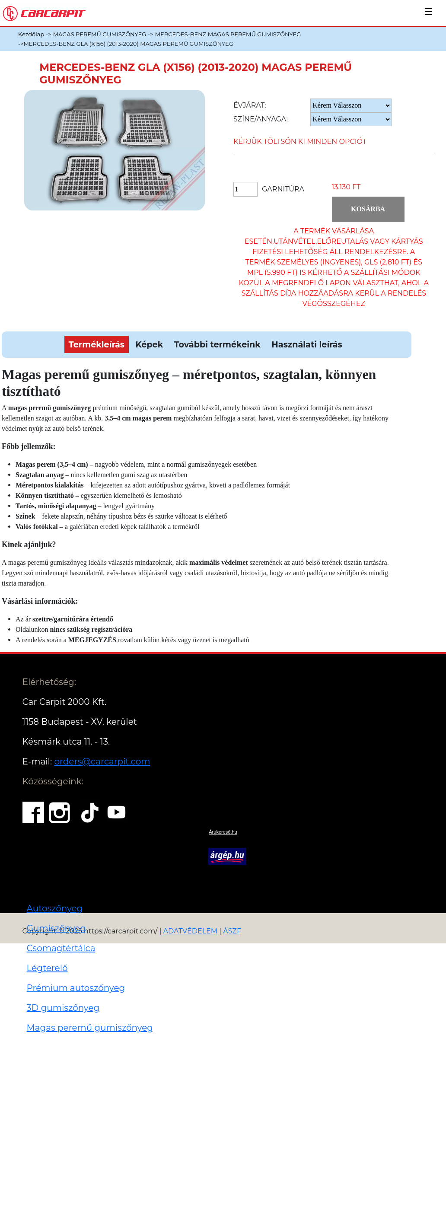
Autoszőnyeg (55, 908)
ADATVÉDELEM (190, 931)
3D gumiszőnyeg (63, 1008)
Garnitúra (283, 189)
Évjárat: (249, 105)
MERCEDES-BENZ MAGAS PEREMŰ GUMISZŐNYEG (228, 34)
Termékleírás (96, 344)
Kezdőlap (31, 34)
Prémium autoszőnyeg (76, 988)
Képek (149, 344)
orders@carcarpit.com (102, 761)
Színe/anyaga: (260, 119)
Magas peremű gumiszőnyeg (90, 1027)
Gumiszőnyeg (56, 928)
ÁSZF (232, 931)
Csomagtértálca (61, 948)
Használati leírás (306, 344)
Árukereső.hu (223, 831)
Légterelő (47, 968)
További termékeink (217, 344)
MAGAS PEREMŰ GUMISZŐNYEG (100, 34)
